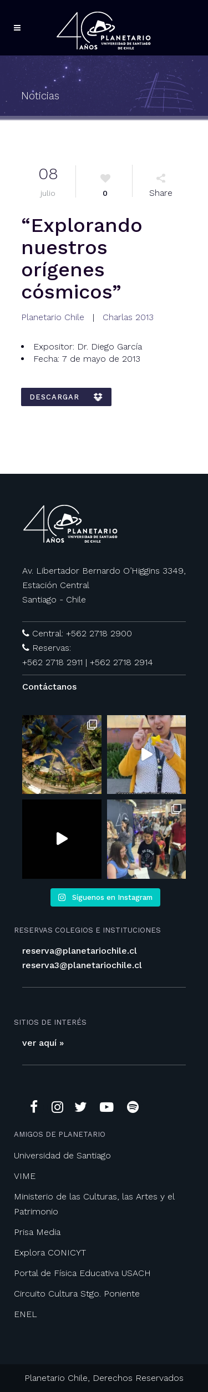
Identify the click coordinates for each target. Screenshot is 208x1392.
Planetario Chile (52, 317)
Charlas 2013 (128, 317)
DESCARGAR (66, 397)
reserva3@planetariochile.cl (82, 965)
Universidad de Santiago (62, 1155)
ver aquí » (43, 1042)
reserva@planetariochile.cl (79, 950)
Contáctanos (49, 686)
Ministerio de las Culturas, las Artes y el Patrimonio (94, 1204)
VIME (24, 1176)
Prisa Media (37, 1232)
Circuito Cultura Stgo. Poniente (77, 1293)
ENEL (25, 1314)
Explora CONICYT (50, 1252)
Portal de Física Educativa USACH (82, 1273)
